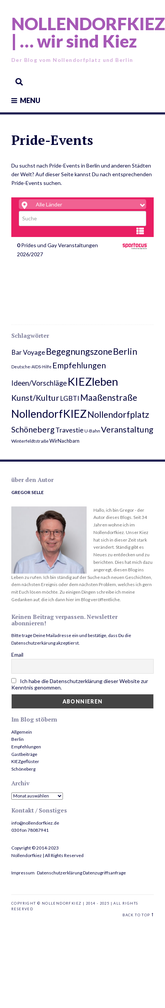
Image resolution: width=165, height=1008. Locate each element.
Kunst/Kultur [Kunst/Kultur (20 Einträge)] (35, 398)
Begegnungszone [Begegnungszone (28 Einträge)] (79, 351)
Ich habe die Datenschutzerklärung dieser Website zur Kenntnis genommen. (79, 684)
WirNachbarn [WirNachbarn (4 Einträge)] (64, 441)
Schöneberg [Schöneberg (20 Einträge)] (33, 429)
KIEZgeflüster (25, 761)
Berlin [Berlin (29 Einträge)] (125, 351)
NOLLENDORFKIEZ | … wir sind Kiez (88, 32)
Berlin (17, 739)
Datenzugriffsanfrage (104, 873)
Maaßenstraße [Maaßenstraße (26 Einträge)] (108, 397)
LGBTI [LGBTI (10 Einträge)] (69, 398)
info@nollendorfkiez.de (35, 823)
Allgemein (21, 732)
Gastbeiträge (24, 754)
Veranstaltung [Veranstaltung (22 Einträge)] (127, 429)
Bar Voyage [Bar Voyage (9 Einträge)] (28, 352)
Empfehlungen (26, 746)
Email (17, 654)
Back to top (136, 915)
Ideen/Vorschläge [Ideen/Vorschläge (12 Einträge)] (39, 383)
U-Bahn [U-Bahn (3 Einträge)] (92, 431)
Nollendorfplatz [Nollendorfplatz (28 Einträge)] (118, 414)
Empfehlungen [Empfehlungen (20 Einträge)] (79, 365)
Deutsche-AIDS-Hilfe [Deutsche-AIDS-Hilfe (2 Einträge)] (31, 366)
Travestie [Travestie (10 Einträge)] (69, 430)
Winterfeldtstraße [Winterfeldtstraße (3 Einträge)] (30, 441)
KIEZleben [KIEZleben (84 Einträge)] (92, 381)
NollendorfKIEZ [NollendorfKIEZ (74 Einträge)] (49, 413)
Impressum (23, 873)
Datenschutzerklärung (59, 873)
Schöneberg (23, 769)
